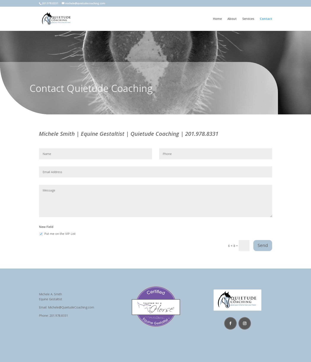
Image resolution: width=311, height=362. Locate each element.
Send (263, 245)
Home (217, 19)
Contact (266, 19)
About (232, 19)
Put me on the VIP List (57, 234)
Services (248, 19)
